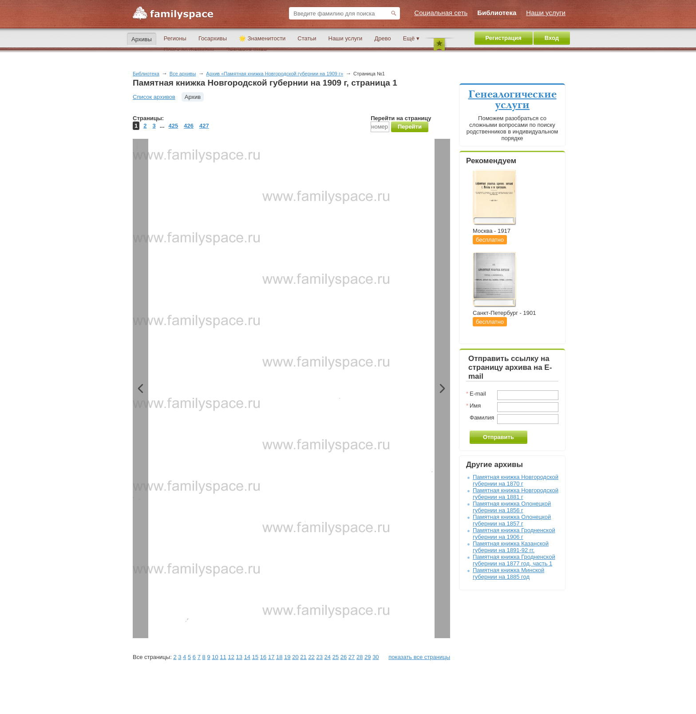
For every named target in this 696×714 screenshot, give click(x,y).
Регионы (175, 38)
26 (343, 657)
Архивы (141, 39)
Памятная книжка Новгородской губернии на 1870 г (515, 480)
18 (279, 657)
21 (303, 657)
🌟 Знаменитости (262, 38)
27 (351, 657)
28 (359, 657)
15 (255, 657)
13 (239, 657)
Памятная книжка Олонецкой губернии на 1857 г (512, 520)
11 (223, 657)
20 (295, 657)
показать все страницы (419, 657)
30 (375, 657)
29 (367, 657)
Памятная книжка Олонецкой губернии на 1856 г (512, 507)
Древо (382, 38)
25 (335, 657)
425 (173, 125)
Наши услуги (345, 38)
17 (271, 657)
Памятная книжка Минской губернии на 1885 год (508, 573)
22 (311, 657)
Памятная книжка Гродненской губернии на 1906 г (514, 533)
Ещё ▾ (411, 38)
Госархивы (212, 38)
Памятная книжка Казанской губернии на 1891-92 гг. (511, 546)
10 (215, 657)
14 (247, 657)
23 (319, 657)
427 (204, 125)
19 (287, 657)
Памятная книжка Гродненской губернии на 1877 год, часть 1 (514, 560)
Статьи (306, 38)
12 (231, 657)
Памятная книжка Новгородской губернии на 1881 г (515, 493)
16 (263, 657)
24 (327, 657)
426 (189, 125)
